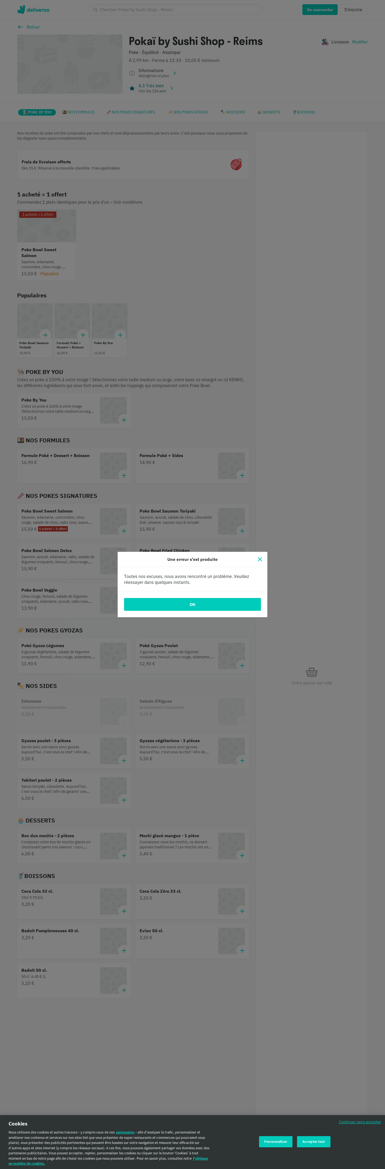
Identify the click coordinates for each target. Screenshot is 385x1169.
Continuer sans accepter (360, 1123)
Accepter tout (313, 1143)
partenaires (125, 1134)
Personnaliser (275, 1143)
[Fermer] (260, 559)
